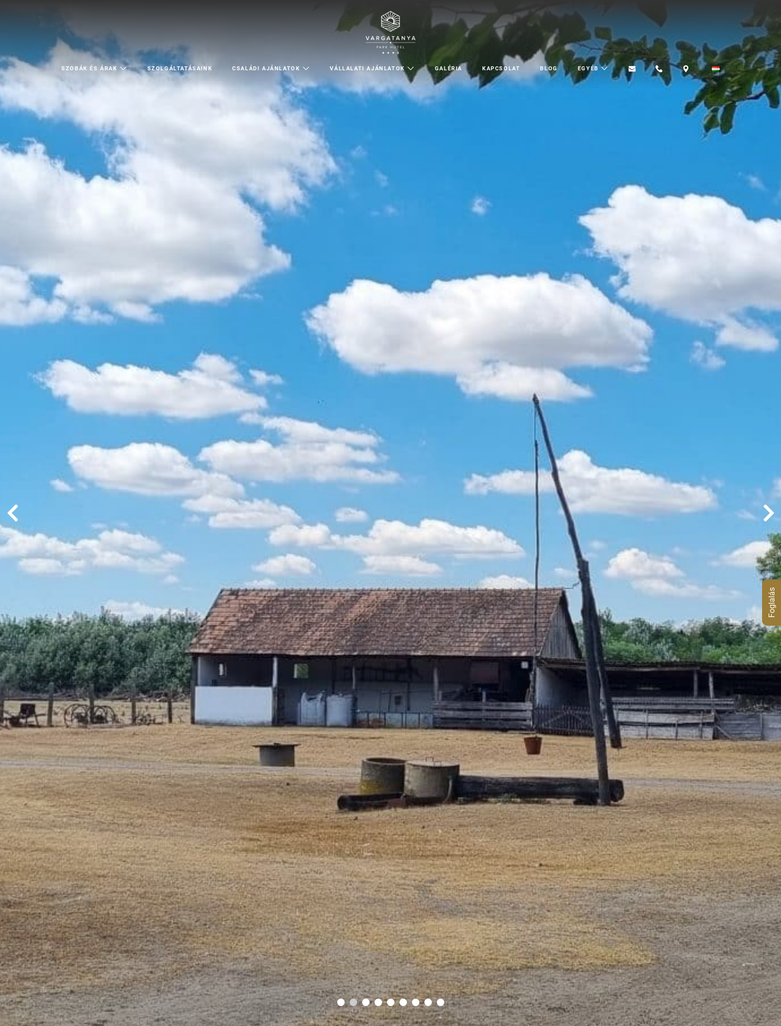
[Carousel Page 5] (390, 1002)
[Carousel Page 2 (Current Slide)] (353, 1002)
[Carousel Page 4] (378, 1002)
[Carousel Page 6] (403, 1002)
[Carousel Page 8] (428, 1002)
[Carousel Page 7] (415, 1002)
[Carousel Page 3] (366, 1002)
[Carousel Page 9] (440, 1002)
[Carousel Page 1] (341, 1002)
